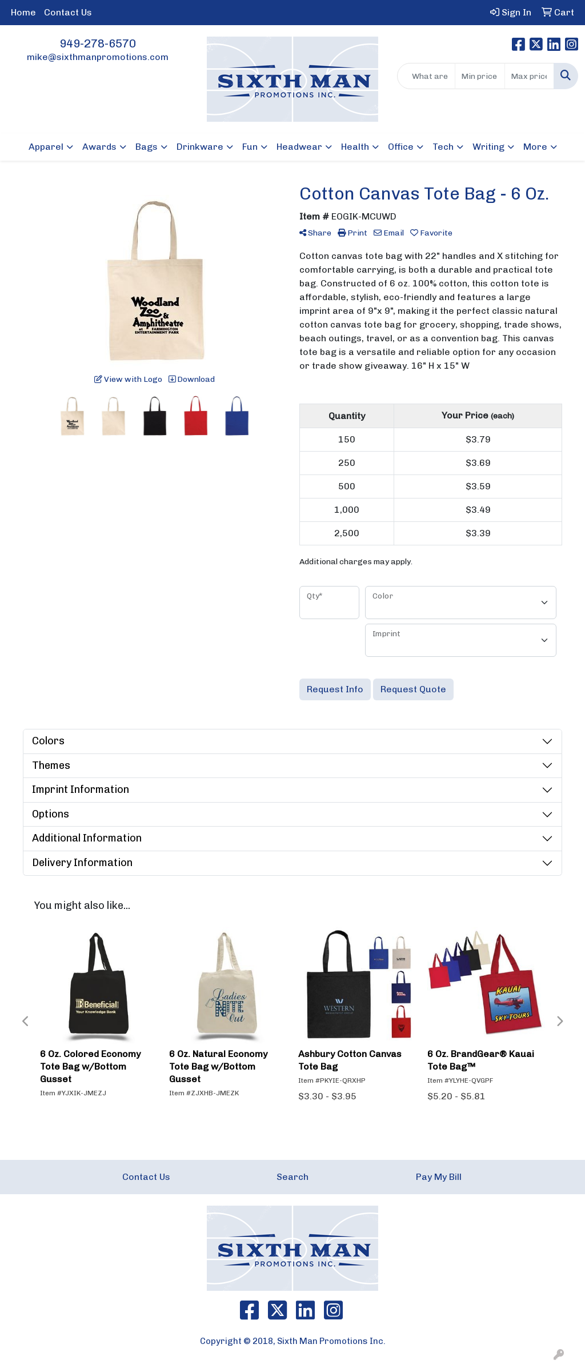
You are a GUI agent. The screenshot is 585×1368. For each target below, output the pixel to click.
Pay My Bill (439, 1176)
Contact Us (68, 12)
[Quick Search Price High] (529, 76)
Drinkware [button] (200, 146)
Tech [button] (443, 146)
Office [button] (401, 146)
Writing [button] (488, 146)
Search (292, 1176)
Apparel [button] (46, 146)
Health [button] (355, 146)
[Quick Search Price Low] (479, 76)
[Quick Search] (426, 76)
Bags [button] (146, 146)
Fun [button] (250, 146)
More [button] (535, 146)
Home (23, 12)
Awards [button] (99, 146)
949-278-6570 (97, 43)
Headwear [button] (299, 146)
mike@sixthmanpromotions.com (98, 56)
